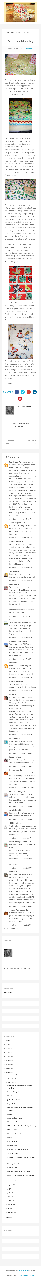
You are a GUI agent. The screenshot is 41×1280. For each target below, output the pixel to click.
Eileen (12, 584)
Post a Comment (11, 928)
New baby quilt (12, 1141)
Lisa (11, 663)
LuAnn (12, 757)
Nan (11, 871)
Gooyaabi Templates (26, 1275)
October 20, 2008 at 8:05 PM (21, 538)
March (10, 1204)
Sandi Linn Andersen (18, 462)
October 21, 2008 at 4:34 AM (21, 637)
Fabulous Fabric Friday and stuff (17, 1149)
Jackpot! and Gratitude (14, 1100)
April (9, 1200)
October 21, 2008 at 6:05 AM (21, 678)
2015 (7, 1044)
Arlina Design (28, 1273)
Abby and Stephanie (18, 641)
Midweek (10, 1114)
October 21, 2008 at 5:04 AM (21, 659)
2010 (7, 1064)
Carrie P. (13, 810)
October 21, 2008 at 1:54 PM (21, 806)
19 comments (28, 49)
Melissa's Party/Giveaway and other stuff (20, 1175)
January (10, 1212)
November (11, 1079)
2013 (7, 1052)
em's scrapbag (15, 791)
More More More (12, 1096)
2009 (7, 1068)
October (10, 1083)
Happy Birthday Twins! (14, 1118)
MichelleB (13, 738)
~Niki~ (12, 823)
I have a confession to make (16, 1134)
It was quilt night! (13, 1092)
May (9, 1196)
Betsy (11, 620)
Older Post (31, 440)
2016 (7, 1040)
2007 (7, 1217)
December (11, 1075)
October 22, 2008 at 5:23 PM (21, 925)
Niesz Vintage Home (18, 842)
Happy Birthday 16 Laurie (15, 1104)
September (11, 1181)
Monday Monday (12, 1122)
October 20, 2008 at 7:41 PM (21, 519)
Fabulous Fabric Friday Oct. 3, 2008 (18, 1171)
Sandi (19, 141)
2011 (7, 1060)
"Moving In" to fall (13, 1164)
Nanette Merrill (24, 406)
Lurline (8, 244)
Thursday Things (12, 1153)
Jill (10, 694)
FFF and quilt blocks (13, 1130)
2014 (7, 1048)
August (10, 1185)
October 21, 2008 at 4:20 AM (21, 616)
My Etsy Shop (8, 992)
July (9, 1189)
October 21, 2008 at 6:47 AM (21, 691)
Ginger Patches (16, 910)
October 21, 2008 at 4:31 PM (21, 838)
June (9, 1193)
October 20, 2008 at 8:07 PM (21, 567)
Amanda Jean (15, 523)
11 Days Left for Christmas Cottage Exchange (22, 1126)
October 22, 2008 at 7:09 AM (21, 868)
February (10, 1208)
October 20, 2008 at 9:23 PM (21, 580)
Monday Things (12, 1145)
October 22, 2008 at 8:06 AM (21, 906)
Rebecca (13, 770)
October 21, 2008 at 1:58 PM (21, 819)
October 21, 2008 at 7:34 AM (21, 735)
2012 (7, 1056)
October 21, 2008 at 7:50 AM (21, 753)
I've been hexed (12, 1168)
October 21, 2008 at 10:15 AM (21, 788)
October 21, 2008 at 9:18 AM (21, 766)
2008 (7, 1072)
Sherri (12, 571)
